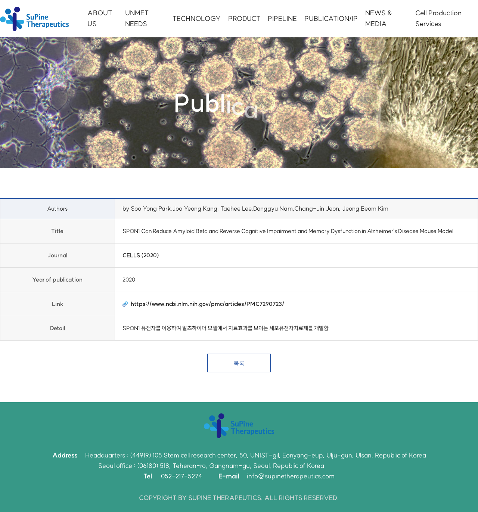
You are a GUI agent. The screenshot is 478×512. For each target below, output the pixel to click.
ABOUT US (99, 18)
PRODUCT (244, 18)
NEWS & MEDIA (378, 18)
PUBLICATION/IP (331, 18)
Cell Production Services (438, 18)
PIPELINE (282, 18)
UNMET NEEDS (137, 18)
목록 (239, 363)
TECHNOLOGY (197, 18)
